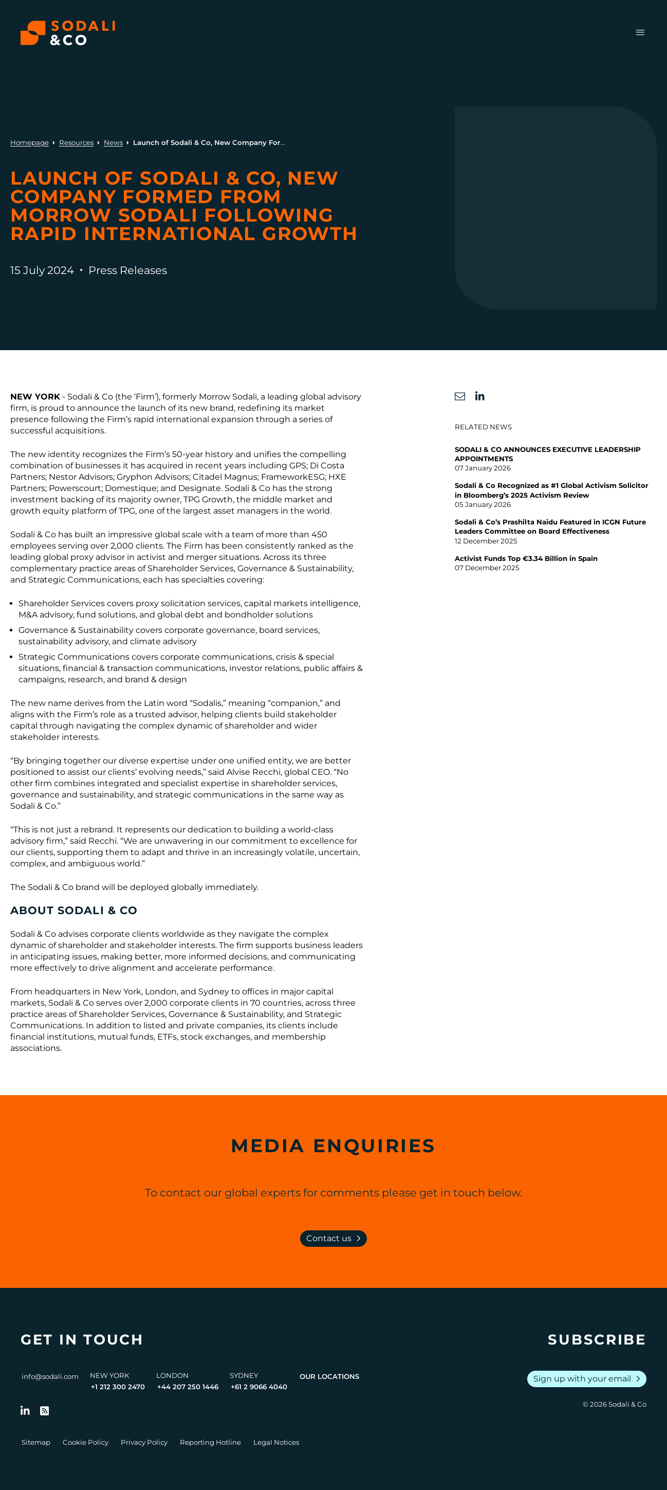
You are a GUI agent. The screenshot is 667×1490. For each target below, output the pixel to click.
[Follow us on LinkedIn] (25, 1411)
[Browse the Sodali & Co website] (68, 33)
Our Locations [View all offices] (329, 1376)
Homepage (29, 142)
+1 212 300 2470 (118, 1387)
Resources (76, 142)
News (113, 142)
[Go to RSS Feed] (44, 1411)
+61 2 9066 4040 (259, 1387)
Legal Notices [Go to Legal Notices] (276, 1442)
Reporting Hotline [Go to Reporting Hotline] (210, 1442)
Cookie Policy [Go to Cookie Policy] (85, 1442)
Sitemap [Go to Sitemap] (36, 1442)
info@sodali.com (50, 1376)
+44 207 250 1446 (187, 1387)
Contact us (335, 1238)
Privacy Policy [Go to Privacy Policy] (144, 1442)
